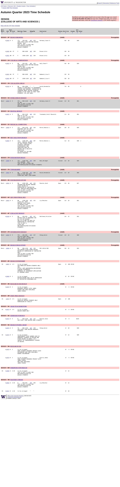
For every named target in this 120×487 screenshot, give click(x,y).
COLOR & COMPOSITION (19, 63)
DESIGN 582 (5, 355)
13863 (7, 218)
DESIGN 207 (5, 38)
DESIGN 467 (5, 232)
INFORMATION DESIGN (18, 253)
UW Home (4, 6)
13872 (7, 328)
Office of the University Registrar (15, 433)
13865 (7, 257)
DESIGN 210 (5, 63)
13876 (7, 366)
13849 (7, 41)
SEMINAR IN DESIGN (17, 345)
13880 (7, 406)
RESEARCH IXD (15, 379)
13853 (7, 79)
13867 (7, 289)
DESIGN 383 (5, 195)
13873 (7, 339)
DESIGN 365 (5, 148)
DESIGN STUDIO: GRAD (18, 355)
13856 (7, 108)
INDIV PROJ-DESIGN (17, 324)
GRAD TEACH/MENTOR (18, 336)
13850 (7, 54)
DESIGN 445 (5, 215)
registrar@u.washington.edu (14, 434)
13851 (7, 58)
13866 (7, 271)
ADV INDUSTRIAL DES (17, 215)
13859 (7, 152)
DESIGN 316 (5, 104)
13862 (7, 198)
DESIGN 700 (5, 416)
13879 (7, 392)
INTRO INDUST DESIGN (18, 104)
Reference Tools (114, 3)
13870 (7, 315)
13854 (7, 83)
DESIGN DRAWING (16, 38)
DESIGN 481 (5, 268)
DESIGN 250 (5, 88)
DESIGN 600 (5, 403)
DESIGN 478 (5, 253)
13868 (7, 303)
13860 (7, 174)
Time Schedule (30, 6)
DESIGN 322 (5, 119)
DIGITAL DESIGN (16, 119)
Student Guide (21, 6)
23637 (7, 428)
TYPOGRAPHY (15, 184)
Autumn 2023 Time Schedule (9, 8)
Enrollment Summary (97, 20)
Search (100, 3)
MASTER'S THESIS (16, 416)
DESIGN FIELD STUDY (17, 268)
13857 (7, 122)
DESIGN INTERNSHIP (17, 286)
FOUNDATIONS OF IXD (18, 195)
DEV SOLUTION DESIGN (18, 148)
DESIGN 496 (5, 311)
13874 (7, 349)
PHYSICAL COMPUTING (18, 134)
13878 (7, 382)
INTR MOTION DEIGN (17, 171)
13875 (7, 358)
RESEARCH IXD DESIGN (18, 311)
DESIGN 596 (5, 379)
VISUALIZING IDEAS (17, 88)
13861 (7, 187)
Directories (106, 3)
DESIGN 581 (5, 345)
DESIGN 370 (5, 171)
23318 (7, 92)
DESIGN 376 (5, 184)
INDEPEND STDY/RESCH (18, 403)
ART (31, 41)
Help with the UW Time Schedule (10, 25)
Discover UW (11, 6)
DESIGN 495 (5, 286)
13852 (7, 66)
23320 (7, 236)
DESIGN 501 (5, 336)
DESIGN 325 (5, 134)
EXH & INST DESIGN (17, 232)
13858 (7, 137)
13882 (7, 419)
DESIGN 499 (5, 324)
